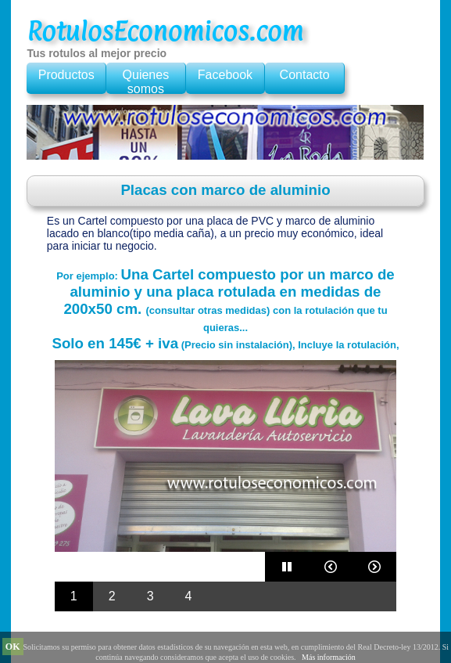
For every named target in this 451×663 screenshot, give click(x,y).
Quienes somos (146, 81)
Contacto (305, 74)
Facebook (225, 74)
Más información (329, 657)
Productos (66, 74)
